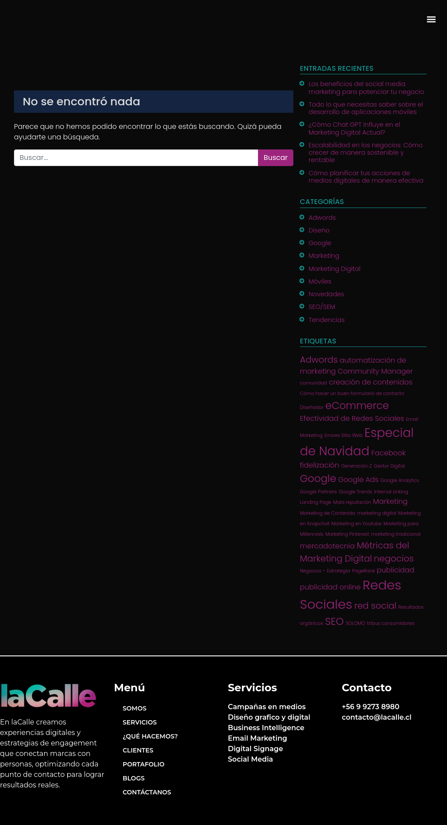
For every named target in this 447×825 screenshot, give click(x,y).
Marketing (324, 255)
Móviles (320, 281)
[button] (431, 19)
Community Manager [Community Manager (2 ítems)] (375, 371)
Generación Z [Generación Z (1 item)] (356, 466)
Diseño (319, 230)
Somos (135, 708)
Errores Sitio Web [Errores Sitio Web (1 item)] (343, 435)
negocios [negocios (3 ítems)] (393, 558)
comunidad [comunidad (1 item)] (313, 383)
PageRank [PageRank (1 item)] (363, 571)
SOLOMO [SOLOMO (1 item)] (355, 623)
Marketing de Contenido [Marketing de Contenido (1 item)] (327, 513)
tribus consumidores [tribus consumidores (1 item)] (390, 623)
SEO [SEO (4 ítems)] (334, 621)
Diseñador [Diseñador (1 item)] (311, 407)
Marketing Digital (335, 268)
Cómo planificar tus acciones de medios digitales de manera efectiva (366, 177)
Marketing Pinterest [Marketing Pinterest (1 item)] (347, 534)
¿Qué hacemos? (150, 736)
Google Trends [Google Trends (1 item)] (355, 492)
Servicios (140, 722)
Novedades (326, 294)
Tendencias (327, 319)
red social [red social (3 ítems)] (375, 606)
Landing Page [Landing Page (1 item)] (315, 502)
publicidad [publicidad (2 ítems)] (395, 570)
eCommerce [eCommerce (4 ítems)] (357, 405)
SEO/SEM (322, 306)
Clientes (138, 750)
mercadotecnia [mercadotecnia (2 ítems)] (327, 546)
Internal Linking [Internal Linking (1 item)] (391, 492)
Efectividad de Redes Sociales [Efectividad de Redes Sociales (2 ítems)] (352, 418)
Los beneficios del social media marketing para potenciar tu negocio (366, 88)
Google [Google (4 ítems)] (318, 478)
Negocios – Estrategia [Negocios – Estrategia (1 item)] (325, 571)
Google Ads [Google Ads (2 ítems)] (358, 480)
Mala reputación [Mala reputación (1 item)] (352, 502)
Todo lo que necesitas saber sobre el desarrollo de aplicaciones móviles (366, 108)
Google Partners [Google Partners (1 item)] (318, 492)
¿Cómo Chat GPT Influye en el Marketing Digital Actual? (354, 128)
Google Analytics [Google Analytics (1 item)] (400, 480)
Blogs (133, 778)
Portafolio (144, 764)
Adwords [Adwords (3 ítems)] (319, 360)
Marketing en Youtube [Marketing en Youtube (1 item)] (356, 523)
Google (320, 243)
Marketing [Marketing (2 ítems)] (390, 501)
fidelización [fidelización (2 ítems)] (319, 465)
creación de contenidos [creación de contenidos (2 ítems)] (371, 382)
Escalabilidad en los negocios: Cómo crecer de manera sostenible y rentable (366, 153)
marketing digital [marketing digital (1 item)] (376, 513)
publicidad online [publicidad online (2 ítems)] (330, 587)
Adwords (322, 217)
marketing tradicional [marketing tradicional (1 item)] (395, 534)
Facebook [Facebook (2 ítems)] (388, 453)
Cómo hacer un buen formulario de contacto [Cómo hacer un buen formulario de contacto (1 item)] (352, 393)
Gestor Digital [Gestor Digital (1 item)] (389, 466)
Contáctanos (147, 792)
